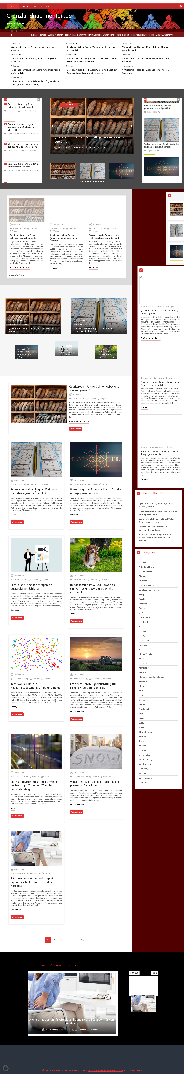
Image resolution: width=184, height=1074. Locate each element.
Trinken (142, 746)
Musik (141, 690)
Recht (141, 713)
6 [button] (93, 181)
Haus (13, 808)
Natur (141, 695)
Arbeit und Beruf (147, 567)
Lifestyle (15, 706)
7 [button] (96, 181)
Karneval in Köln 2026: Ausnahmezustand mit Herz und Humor (36, 685)
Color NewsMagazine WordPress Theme (105, 1070)
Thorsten (79, 395)
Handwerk (143, 622)
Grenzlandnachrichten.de (39, 15)
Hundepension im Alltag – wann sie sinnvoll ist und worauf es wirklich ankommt (93, 588)
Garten (142, 613)
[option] (40, 35)
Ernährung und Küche (79, 421)
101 (76, 940)
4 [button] (88, 181)
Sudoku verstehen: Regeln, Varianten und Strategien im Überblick (91, 35)
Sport (141, 727)
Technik (142, 736)
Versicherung (145, 764)
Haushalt (143, 631)
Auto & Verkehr (77, 711)
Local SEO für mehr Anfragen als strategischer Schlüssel (31, 586)
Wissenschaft (145, 778)
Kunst (141, 658)
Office (142, 700)
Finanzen (74, 514)
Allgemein (143, 562)
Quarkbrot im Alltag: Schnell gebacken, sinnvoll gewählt (40, 35)
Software (143, 723)
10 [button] (103, 181)
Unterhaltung (145, 755)
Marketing (144, 668)
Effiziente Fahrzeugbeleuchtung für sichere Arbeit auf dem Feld (93, 685)
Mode (141, 686)
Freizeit (14, 514)
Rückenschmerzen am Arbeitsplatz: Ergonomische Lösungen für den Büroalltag (33, 882)
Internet (143, 645)
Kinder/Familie (145, 654)
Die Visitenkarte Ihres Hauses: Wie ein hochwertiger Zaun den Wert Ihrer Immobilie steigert (35, 785)
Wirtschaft (144, 773)
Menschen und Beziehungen (152, 677)
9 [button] (101, 181)
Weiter (83, 940)
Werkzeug (144, 768)
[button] (5, 1068)
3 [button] (85, 181)
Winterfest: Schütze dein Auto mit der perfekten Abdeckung (94, 783)
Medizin (142, 672)
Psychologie (144, 709)
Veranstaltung (145, 759)
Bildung (142, 576)
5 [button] (90, 181)
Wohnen (143, 782)
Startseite (13, 6)
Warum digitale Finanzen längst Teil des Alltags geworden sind (145, 35)
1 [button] (80, 181)
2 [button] (82, 181)
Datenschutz (47, 6)
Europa (142, 594)
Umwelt (142, 750)
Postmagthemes (135, 1070)
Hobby (142, 635)
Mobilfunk (143, 681)
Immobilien (144, 640)
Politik (142, 704)
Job (140, 649)
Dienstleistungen (147, 585)
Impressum (29, 6)
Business (15, 610)
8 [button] (98, 181)
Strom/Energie (145, 732)
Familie (142, 599)
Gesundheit (16, 909)
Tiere (72, 613)
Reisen (142, 718)
